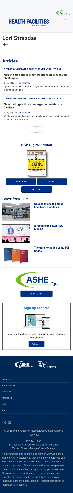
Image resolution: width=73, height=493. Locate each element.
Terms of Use (19, 448)
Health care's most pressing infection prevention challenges (35, 76)
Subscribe (36, 344)
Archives (52, 181)
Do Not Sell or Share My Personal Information (34, 444)
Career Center (36, 294)
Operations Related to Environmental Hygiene (32, 69)
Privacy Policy (33, 440)
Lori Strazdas (24, 83)
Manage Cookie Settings (42, 448)
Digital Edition (36, 145)
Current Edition (21, 181)
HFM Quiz (36, 189)
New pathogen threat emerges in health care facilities (33, 106)
